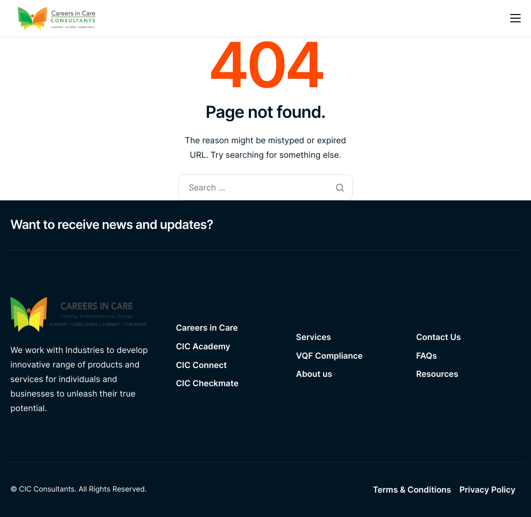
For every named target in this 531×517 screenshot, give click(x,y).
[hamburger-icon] (515, 18)
